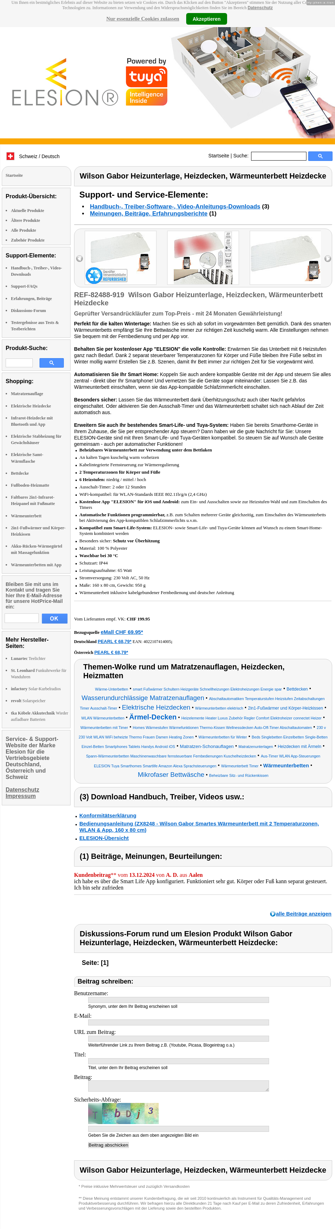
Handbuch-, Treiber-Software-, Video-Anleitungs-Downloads (175, 206)
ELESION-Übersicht (104, 838)
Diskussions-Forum (28, 310)
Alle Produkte (23, 230)
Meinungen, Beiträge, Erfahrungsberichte (148, 213)
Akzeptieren (206, 18)
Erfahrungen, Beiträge (31, 298)
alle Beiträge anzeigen (303, 914)
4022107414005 (157, 641)
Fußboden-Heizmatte (30, 485)
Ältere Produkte (25, 220)
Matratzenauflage (27, 393)
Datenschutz (260, 7)
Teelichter (28, 658)
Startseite (218, 155)
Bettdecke (20, 473)
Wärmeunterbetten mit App (36, 564)
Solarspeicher (28, 700)
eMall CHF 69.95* (121, 632)
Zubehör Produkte (27, 240)
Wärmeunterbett (26, 515)
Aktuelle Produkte (27, 210)
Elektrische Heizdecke (31, 406)
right (327, 258)
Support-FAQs (24, 286)
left (79, 258)
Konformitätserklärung (107, 815)
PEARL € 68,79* (115, 641)
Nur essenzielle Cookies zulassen (142, 18)
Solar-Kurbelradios (36, 688)
